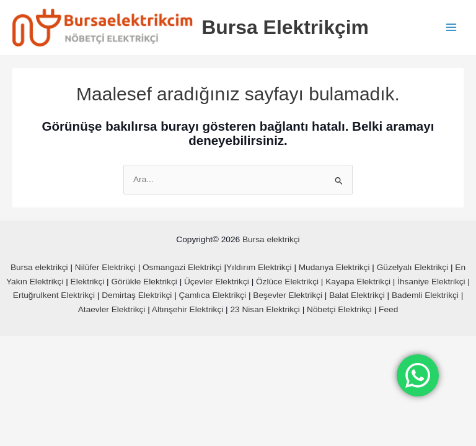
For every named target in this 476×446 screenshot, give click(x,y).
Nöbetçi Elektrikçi (339, 310)
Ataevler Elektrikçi (112, 310)
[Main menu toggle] (451, 28)
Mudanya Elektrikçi (334, 268)
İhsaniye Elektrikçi (431, 282)
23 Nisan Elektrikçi (264, 310)
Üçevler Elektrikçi (216, 282)
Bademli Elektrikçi (425, 296)
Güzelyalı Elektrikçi (412, 268)
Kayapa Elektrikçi (357, 282)
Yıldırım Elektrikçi (259, 268)
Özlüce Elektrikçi (287, 282)
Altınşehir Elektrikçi (187, 310)
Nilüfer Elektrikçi (105, 268)
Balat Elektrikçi (357, 296)
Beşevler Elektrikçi (287, 296)
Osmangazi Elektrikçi (182, 268)
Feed (388, 310)
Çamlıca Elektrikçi (213, 296)
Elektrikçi (88, 282)
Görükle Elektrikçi (144, 282)
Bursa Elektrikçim (290, 28)
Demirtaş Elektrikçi (137, 296)
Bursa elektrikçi (271, 240)
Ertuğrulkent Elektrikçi (54, 296)
